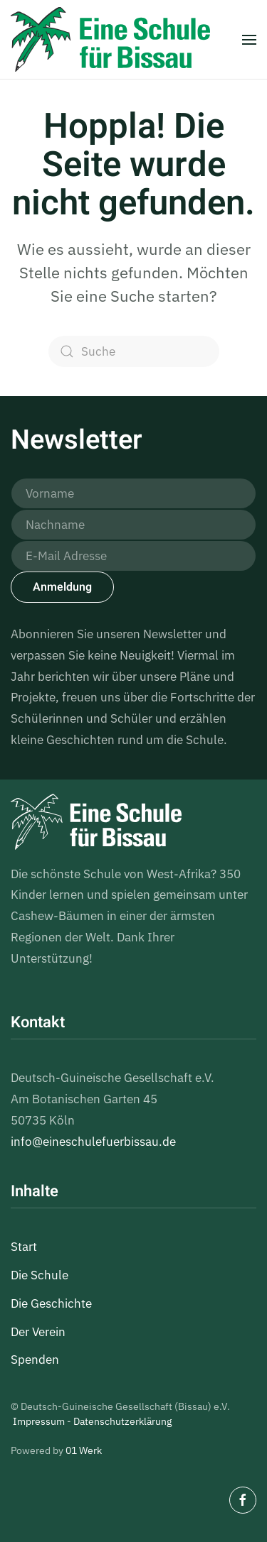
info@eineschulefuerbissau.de (93, 1141)
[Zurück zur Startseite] (110, 39)
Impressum (39, 1421)
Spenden (35, 1359)
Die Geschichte (51, 1303)
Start (24, 1246)
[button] (249, 39)
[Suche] (133, 351)
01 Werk (84, 1450)
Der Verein (38, 1332)
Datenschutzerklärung (122, 1421)
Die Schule (39, 1275)
